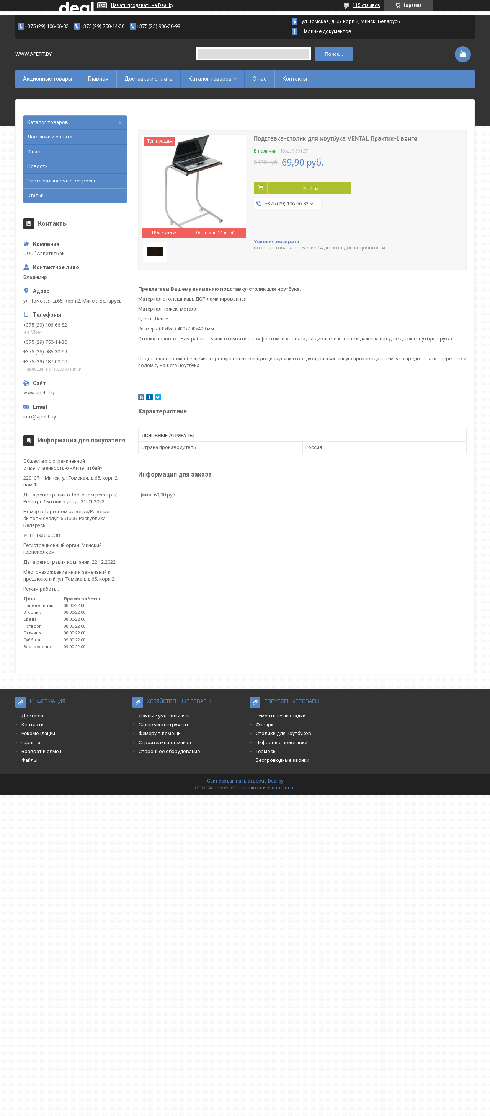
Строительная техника (165, 742)
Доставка (33, 716)
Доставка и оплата (148, 79)
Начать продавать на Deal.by (142, 5)
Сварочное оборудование (169, 751)
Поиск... (334, 54)
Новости (37, 166)
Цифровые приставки (281, 742)
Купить (309, 188)
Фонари (265, 724)
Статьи (35, 195)
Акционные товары (47, 79)
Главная (98, 79)
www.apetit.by (39, 392)
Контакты (295, 79)
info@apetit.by (39, 417)
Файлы (29, 760)
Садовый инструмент (164, 724)
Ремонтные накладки (280, 716)
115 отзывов (366, 5)
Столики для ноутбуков (283, 733)
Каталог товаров (210, 79)
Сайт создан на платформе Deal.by (245, 781)
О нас (259, 79)
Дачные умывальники (164, 716)
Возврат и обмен (41, 751)
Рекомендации (38, 733)
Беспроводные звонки (282, 760)
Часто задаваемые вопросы (61, 181)
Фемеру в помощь (160, 733)
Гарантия (32, 742)
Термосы (266, 751)
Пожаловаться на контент (266, 788)
